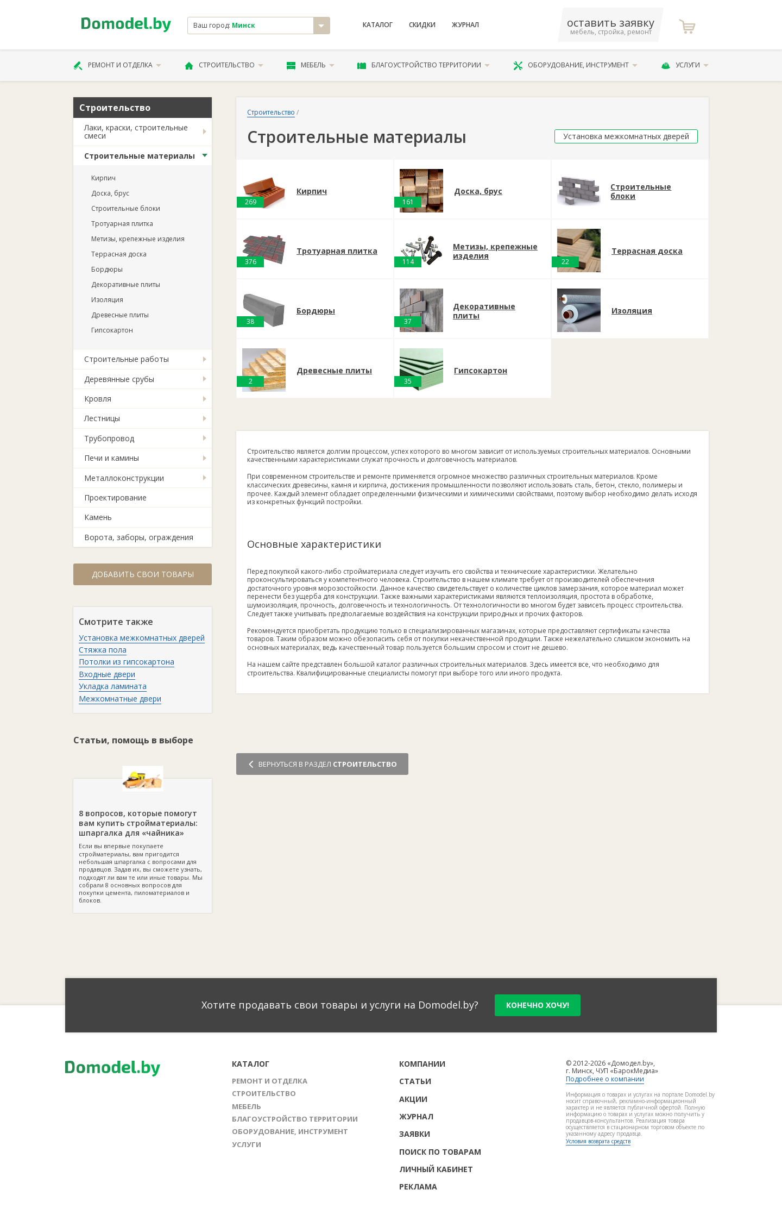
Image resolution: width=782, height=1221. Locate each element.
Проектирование (115, 497)
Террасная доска (119, 254)
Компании (422, 1064)
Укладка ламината (113, 686)
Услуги (685, 65)
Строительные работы (126, 359)
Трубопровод (109, 438)
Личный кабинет (436, 1169)
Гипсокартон (112, 330)
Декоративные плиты (125, 284)
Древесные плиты (120, 315)
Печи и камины (111, 458)
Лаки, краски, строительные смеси (136, 131)
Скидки (422, 25)
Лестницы (102, 418)
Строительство (224, 65)
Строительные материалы (139, 156)
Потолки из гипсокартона (126, 661)
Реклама (418, 1186)
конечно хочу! (537, 1005)
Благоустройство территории (423, 65)
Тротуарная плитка (122, 223)
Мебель (311, 65)
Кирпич (103, 178)
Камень (98, 517)
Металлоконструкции (124, 478)
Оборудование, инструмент (575, 65)
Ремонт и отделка (117, 65)
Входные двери (107, 674)
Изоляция (107, 299)
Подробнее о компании (605, 1079)
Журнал (465, 25)
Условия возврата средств (598, 1141)
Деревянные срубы (119, 379)
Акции (413, 1099)
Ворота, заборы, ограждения (138, 537)
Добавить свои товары (143, 574)
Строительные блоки (125, 208)
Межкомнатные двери (120, 698)
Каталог (378, 25)
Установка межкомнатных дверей (142, 638)
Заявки (414, 1134)
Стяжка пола (103, 649)
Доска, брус (110, 193)
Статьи (415, 1081)
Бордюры (107, 269)
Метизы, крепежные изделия (138, 238)
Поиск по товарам (440, 1152)
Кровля (97, 398)
